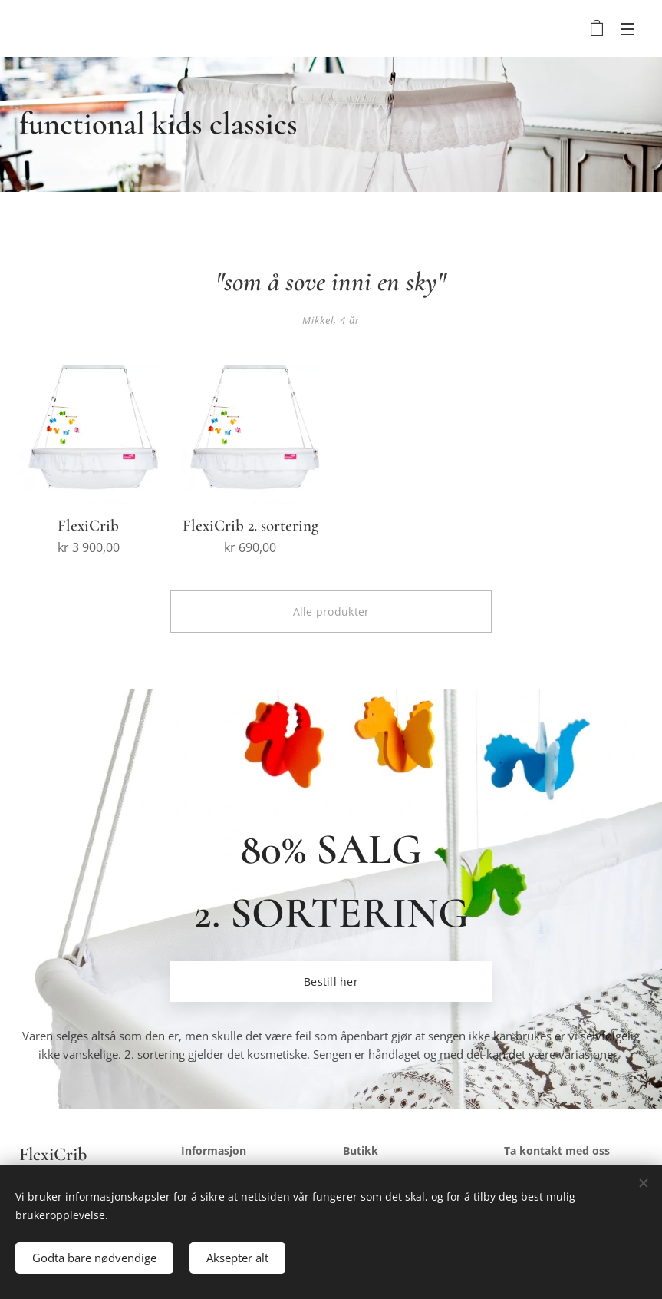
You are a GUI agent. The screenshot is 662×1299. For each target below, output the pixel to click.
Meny (627, 29)
